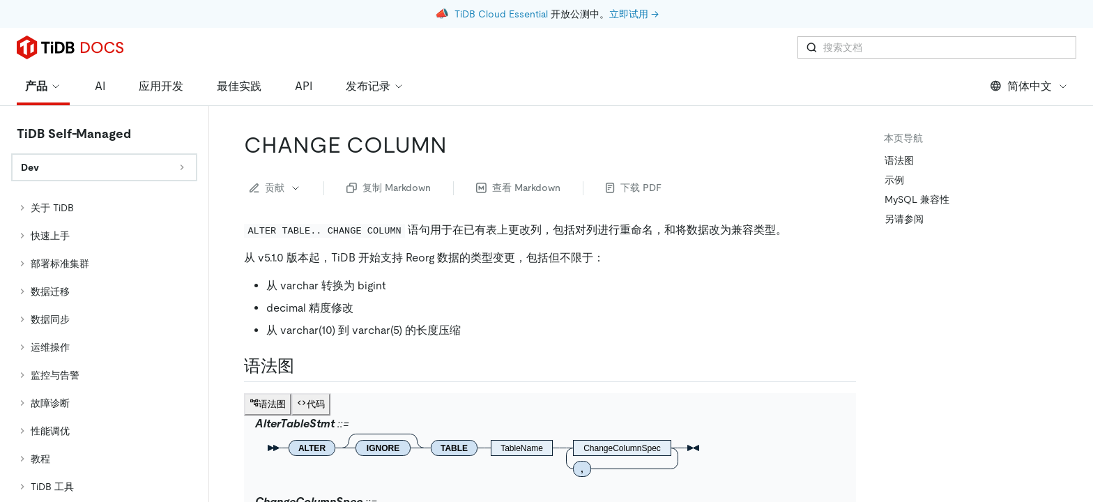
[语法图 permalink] (305, 366)
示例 (894, 179)
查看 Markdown (518, 187)
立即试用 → (634, 14)
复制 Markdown (388, 187)
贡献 (275, 187)
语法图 (899, 160)
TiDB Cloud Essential (501, 14)
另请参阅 (904, 219)
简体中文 (1029, 86)
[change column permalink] (458, 145)
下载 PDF (634, 187)
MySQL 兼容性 (917, 199)
